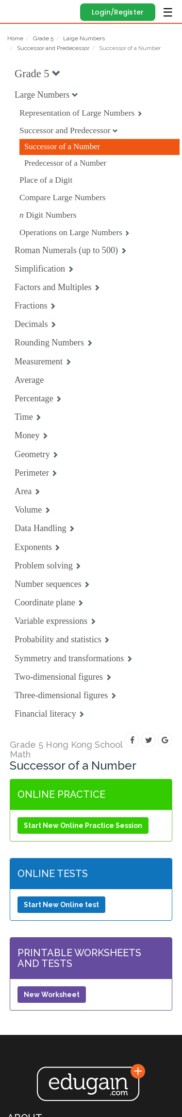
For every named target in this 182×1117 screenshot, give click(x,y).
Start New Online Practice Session (83, 825)
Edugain (16, 10)
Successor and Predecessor (53, 48)
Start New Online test (61, 905)
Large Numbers (84, 38)
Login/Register (118, 12)
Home (15, 38)
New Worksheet (52, 994)
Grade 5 (43, 38)
